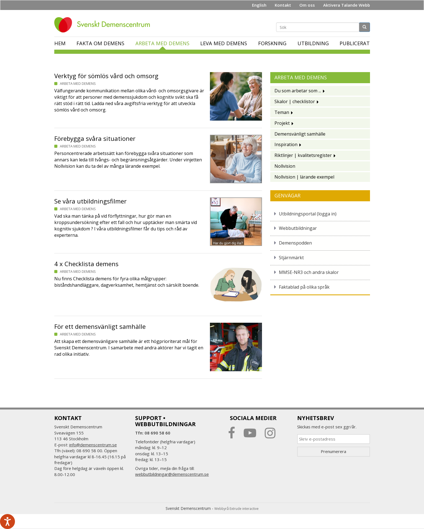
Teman (281, 112)
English (259, 5)
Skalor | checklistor (294, 101)
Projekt (282, 123)
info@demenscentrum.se (93, 444)
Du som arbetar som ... (297, 91)
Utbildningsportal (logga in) (307, 214)
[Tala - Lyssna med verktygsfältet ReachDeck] (7, 521)
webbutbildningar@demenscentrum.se (172, 474)
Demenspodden (295, 243)
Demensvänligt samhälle (299, 134)
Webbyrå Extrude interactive (236, 508)
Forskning (272, 43)
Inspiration (285, 144)
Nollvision (284, 166)
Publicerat (355, 43)
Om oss (307, 5)
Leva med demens (223, 43)
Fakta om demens (100, 43)
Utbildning (313, 43)
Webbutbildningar (298, 228)
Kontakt (283, 5)
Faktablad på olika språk (304, 287)
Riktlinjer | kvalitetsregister (303, 155)
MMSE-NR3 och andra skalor (309, 272)
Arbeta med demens (162, 43)
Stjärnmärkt (291, 258)
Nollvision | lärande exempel (304, 177)
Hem (60, 43)
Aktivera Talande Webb (346, 5)
